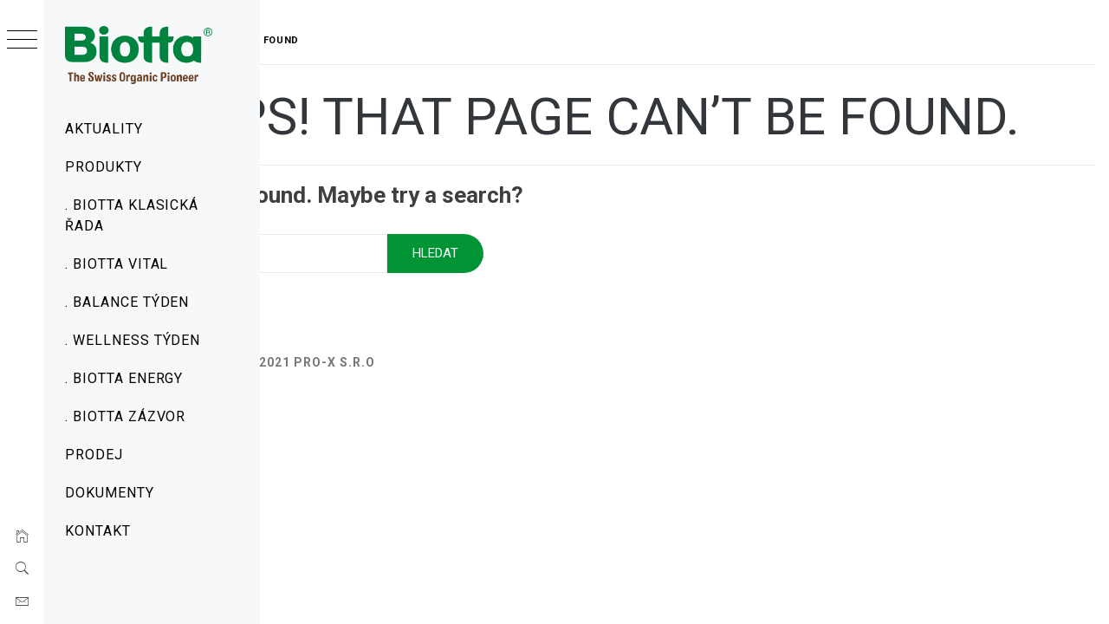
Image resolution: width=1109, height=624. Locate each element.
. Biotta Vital (116, 264)
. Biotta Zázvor (125, 416)
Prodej (94, 454)
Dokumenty (109, 492)
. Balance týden (127, 302)
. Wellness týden (132, 340)
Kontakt (98, 531)
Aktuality (104, 128)
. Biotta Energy (124, 378)
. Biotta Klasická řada (131, 215)
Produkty (103, 167)
